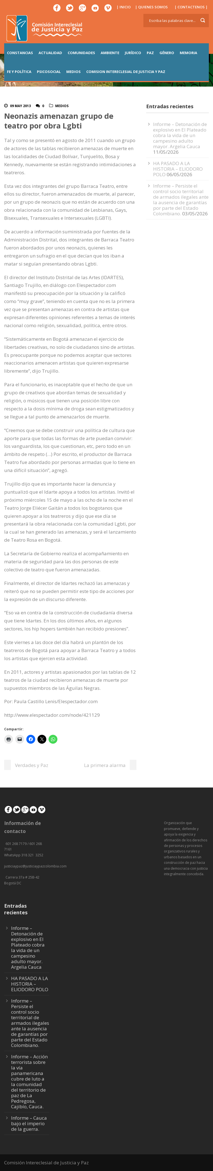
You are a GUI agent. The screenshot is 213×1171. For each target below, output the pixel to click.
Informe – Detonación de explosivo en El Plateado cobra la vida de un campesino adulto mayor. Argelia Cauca (180, 135)
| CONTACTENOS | (191, 6)
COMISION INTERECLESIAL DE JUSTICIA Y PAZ (125, 71)
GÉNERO (166, 52)
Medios (62, 106)
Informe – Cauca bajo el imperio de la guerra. (29, 1123)
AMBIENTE (110, 52)
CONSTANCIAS (20, 52)
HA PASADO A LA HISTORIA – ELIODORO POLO (178, 169)
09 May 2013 (20, 106)
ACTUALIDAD (50, 52)
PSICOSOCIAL (49, 71)
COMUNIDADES (81, 52)
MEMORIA (188, 52)
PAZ (150, 52)
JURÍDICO (133, 52)
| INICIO (123, 6)
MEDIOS (73, 71)
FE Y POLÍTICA (19, 71)
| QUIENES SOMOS (151, 6)
